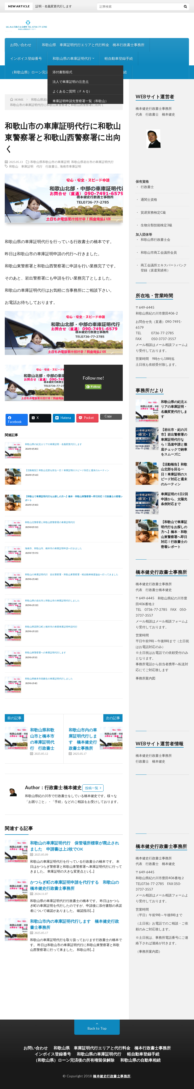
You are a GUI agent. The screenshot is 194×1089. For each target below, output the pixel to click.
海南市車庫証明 (70, 166)
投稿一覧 (91, 788)
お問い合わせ (20, 45)
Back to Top (97, 1028)
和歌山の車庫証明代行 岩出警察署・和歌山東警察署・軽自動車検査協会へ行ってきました (71, 574)
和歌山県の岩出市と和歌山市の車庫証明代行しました (52, 600)
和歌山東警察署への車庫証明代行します (45, 652)
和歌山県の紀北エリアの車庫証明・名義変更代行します (53, 444)
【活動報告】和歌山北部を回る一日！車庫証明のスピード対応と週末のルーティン (67, 470)
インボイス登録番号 (26, 58)
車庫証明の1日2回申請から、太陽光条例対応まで (174, 499)
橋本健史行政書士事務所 (112, 1076)
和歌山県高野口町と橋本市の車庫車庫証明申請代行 (51, 626)
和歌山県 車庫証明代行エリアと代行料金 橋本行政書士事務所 (93, 45)
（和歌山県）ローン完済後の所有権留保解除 (45, 72)
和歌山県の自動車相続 (109, 72)
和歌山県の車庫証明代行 (72, 58)
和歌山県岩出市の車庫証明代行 (92, 161)
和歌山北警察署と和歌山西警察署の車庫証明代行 (50, 522)
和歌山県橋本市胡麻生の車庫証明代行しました (49, 678)
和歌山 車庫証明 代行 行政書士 (33, 166)
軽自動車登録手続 (119, 58)
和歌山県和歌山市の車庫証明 (50, 161)
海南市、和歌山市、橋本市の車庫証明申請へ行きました (53, 548)
